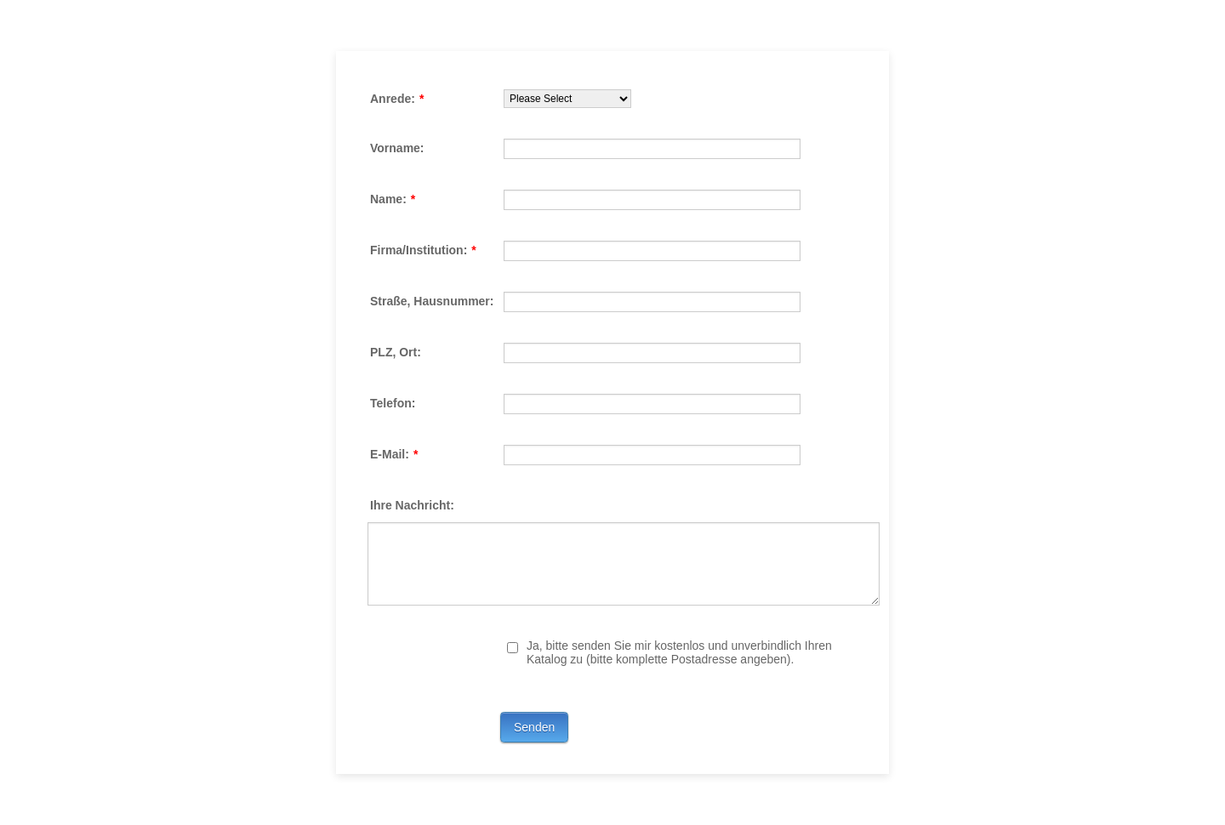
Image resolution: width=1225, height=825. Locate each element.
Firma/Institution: (423, 250)
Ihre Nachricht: (412, 505)
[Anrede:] (567, 98)
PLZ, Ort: (395, 352)
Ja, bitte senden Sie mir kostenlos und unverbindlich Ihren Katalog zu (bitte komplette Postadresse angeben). (679, 652)
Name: (392, 199)
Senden (534, 727)
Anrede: (397, 98)
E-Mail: (394, 454)
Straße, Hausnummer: (431, 301)
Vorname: (397, 148)
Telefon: (392, 403)
